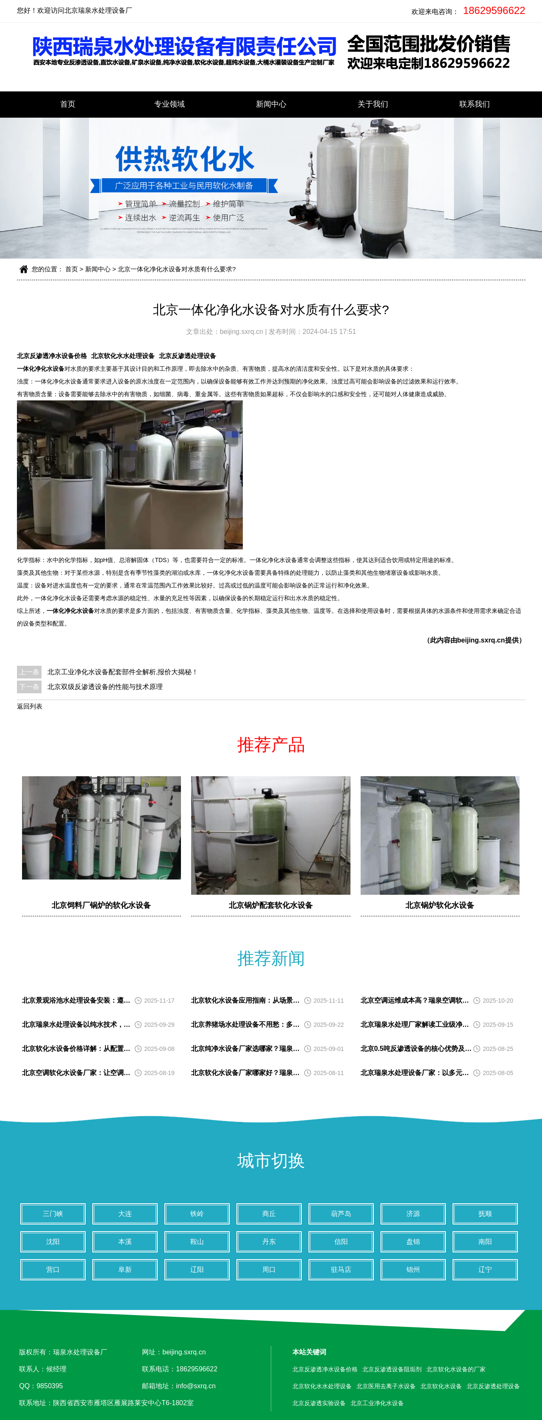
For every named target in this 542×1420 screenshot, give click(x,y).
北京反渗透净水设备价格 (52, 355)
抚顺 (485, 1213)
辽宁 (485, 1269)
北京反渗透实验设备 (319, 1403)
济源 (413, 1213)
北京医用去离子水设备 (386, 1386)
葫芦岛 (341, 1213)
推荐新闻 (271, 958)
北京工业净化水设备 (377, 1403)
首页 (67, 104)
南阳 (485, 1241)
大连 (125, 1213)
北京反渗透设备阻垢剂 (392, 1369)
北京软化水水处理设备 (123, 355)
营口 (53, 1269)
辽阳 (197, 1269)
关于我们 (373, 104)
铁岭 (197, 1213)
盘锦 (413, 1241)
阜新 (125, 1269)
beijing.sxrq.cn (242, 331)
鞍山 (197, 1241)
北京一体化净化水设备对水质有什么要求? (177, 269)
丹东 (269, 1241)
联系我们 (474, 104)
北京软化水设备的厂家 (456, 1369)
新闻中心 (271, 104)
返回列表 (29, 706)
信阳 (341, 1241)
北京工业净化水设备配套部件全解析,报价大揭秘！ (122, 672)
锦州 (413, 1269)
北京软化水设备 (441, 1386)
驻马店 (341, 1269)
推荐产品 (271, 744)
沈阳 (53, 1241)
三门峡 (53, 1213)
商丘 (269, 1213)
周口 (269, 1269)
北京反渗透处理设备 (187, 355)
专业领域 (169, 104)
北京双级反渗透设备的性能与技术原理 (105, 686)
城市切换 (271, 1160)
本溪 (125, 1241)
